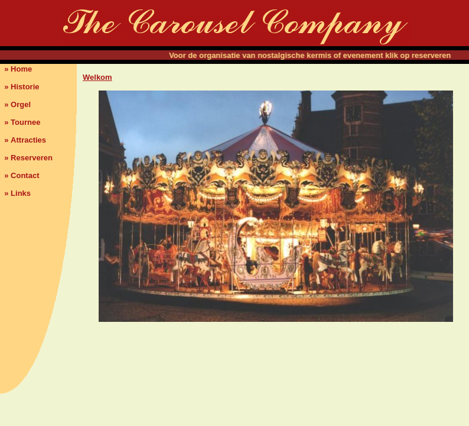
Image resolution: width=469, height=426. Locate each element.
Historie (25, 86)
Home (21, 68)
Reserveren (32, 157)
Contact (25, 175)
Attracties (28, 139)
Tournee (25, 122)
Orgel (21, 104)
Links (21, 193)
